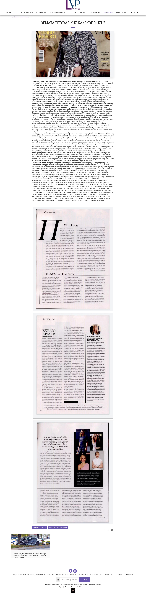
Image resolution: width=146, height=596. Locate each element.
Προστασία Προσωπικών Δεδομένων (75, 587)
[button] (131, 12)
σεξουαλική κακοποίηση (39, 527)
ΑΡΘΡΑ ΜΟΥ (24, 17)
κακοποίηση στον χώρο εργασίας (58, 527)
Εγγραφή (84, 580)
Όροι (60, 587)
